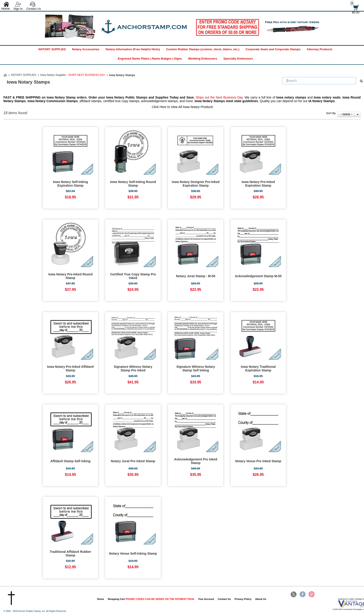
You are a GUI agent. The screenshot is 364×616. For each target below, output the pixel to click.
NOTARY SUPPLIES (52, 49)
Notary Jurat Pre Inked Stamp (133, 461)
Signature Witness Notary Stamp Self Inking (195, 368)
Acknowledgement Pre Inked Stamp (195, 461)
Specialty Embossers (238, 58)
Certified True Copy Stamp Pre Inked (133, 276)
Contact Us (33, 8)
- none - (346, 114)
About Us (260, 599)
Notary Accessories (85, 49)
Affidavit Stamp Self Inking (70, 461)
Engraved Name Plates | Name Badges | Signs (150, 58)
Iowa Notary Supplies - (72, 75)
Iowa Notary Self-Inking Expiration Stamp (70, 183)
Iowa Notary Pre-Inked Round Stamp (70, 276)
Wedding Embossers (202, 58)
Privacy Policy (243, 599)
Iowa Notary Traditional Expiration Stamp (258, 368)
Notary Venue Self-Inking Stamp (133, 553)
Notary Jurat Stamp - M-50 (195, 276)
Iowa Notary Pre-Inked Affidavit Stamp (70, 368)
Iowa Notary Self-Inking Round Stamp (133, 183)
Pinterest (311, 594)
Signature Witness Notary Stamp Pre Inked (133, 368)
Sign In (17, 8)
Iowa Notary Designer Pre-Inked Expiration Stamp (196, 183)
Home (100, 599)
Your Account (206, 599)
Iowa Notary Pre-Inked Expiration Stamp (258, 183)
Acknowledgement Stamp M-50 (258, 276)
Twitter (294, 594)
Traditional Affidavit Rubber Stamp (70, 553)
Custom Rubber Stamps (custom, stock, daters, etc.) (202, 49)
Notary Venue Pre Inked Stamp (258, 461)
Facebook (302, 594)
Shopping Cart (151, 599)
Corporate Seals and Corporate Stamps (273, 49)
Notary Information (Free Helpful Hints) (133, 49)
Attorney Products (319, 49)
